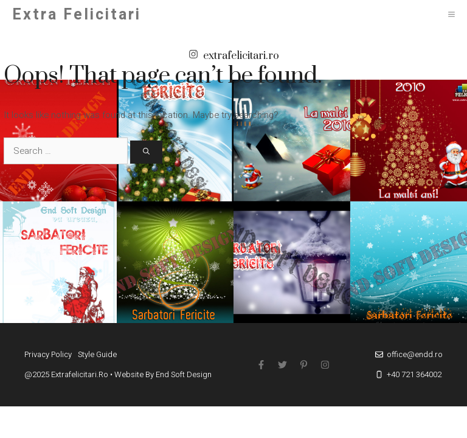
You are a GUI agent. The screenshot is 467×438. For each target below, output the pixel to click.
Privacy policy (48, 354)
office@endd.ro (415, 354)
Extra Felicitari (76, 15)
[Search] (146, 152)
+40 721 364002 (414, 374)
